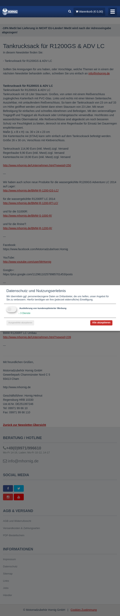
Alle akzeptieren (101, 322)
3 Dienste (24, 313)
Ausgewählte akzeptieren (20, 323)
